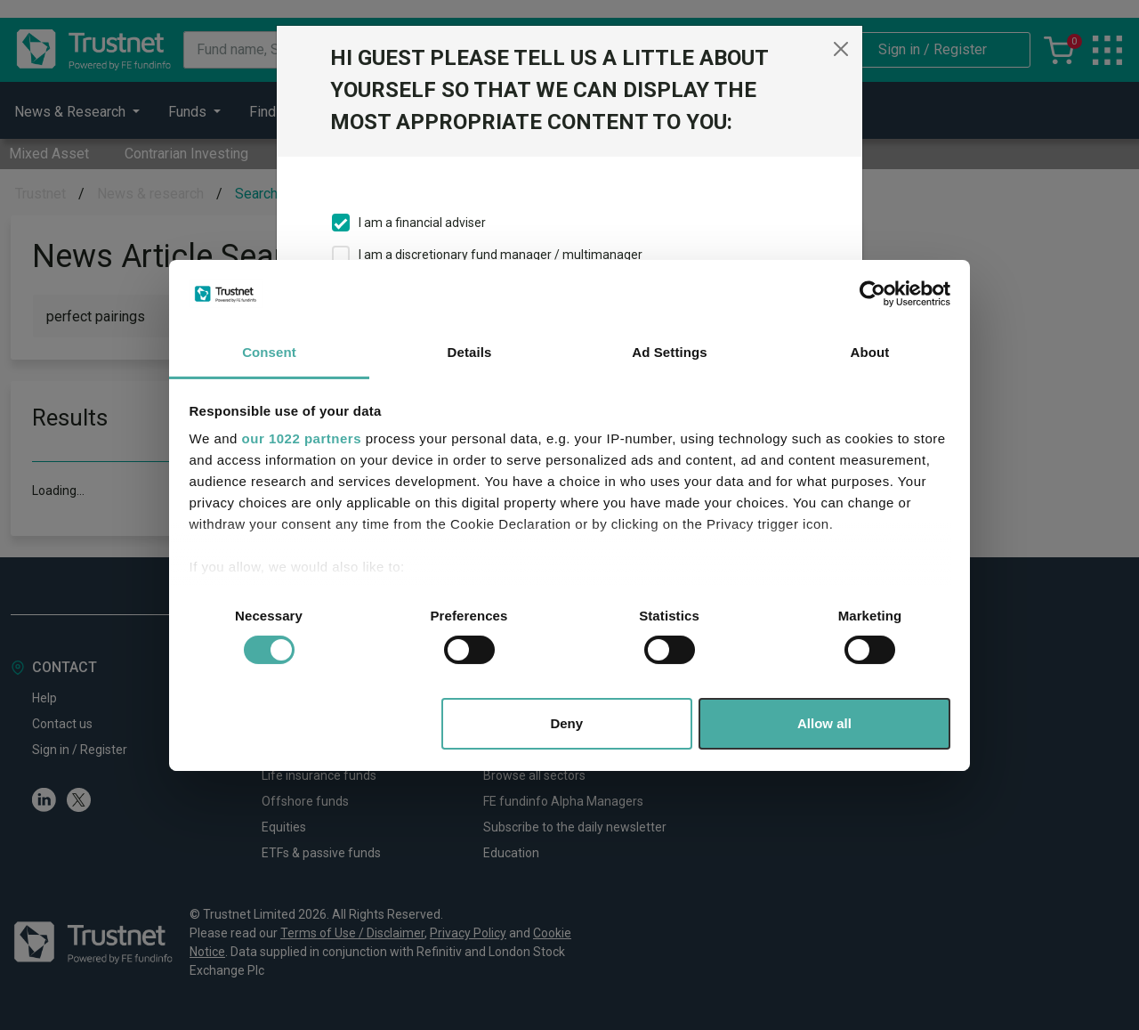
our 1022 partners (301, 438)
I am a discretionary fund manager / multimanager (500, 255)
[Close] (841, 49)
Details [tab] (470, 352)
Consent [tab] (269, 352)
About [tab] (870, 352)
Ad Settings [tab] (669, 352)
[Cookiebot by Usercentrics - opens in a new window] (872, 293)
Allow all (824, 723)
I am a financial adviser (422, 222)
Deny (566, 723)
